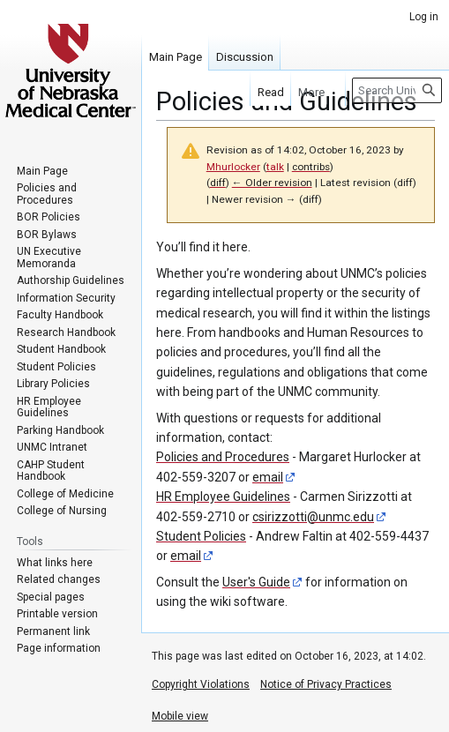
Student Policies (201, 536)
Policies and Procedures (222, 457)
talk (275, 167)
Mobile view (180, 716)
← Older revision (272, 182)
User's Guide (256, 582)
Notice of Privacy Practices (326, 684)
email (267, 477)
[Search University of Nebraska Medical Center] (397, 90)
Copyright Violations (201, 684)
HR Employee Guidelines (223, 496)
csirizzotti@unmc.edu (313, 517)
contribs (311, 167)
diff (218, 182)
